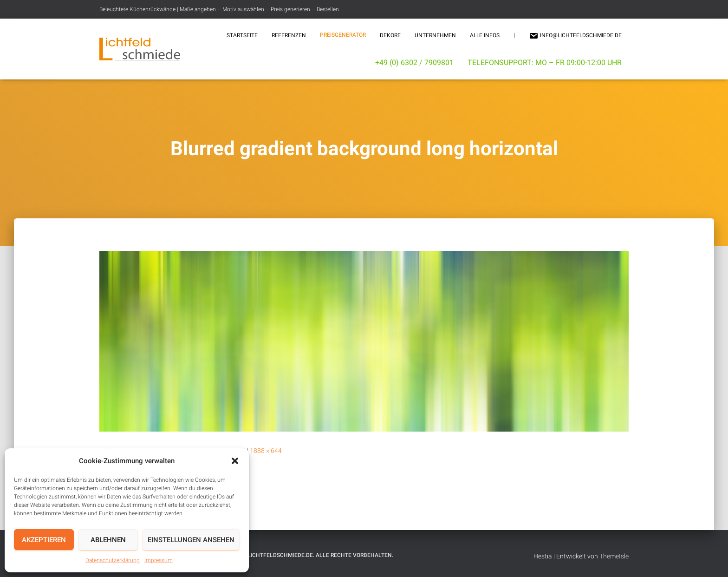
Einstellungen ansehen (191, 540)
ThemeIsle (614, 556)
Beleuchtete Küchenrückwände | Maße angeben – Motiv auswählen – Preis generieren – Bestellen (219, 9)
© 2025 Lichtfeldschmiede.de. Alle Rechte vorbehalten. (310, 555)
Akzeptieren (44, 540)
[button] (235, 461)
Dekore (390, 35)
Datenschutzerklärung (112, 560)
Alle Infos (485, 35)
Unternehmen (435, 35)
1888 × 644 (266, 450)
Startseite (242, 35)
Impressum (158, 560)
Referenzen (289, 35)
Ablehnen (108, 540)
